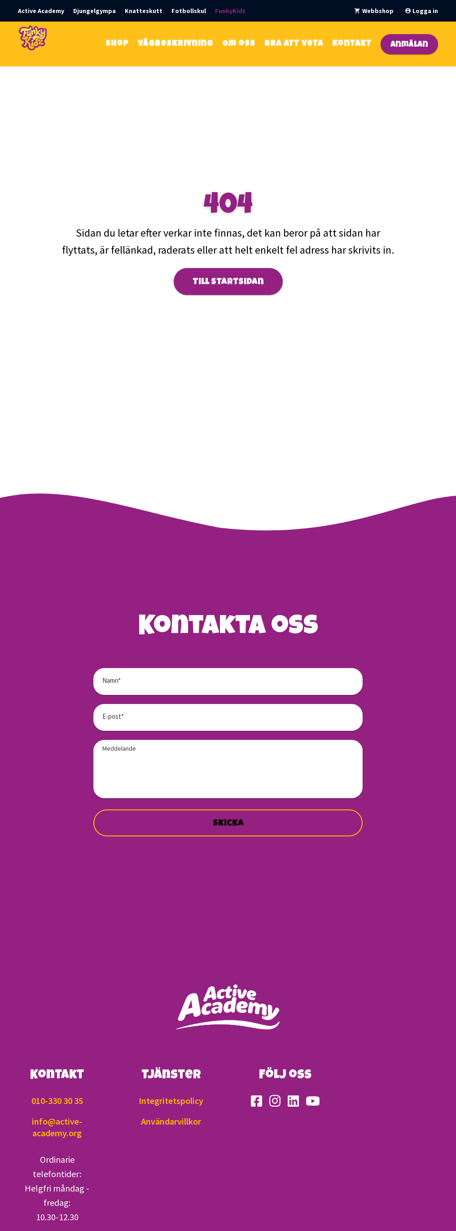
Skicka (228, 823)
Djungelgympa (94, 11)
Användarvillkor (171, 1121)
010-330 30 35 (57, 1100)
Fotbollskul (188, 11)
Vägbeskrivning (175, 44)
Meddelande (119, 748)
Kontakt (352, 44)
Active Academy (41, 11)
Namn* (111, 680)
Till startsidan (228, 282)
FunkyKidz (230, 11)
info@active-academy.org (57, 1127)
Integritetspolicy (171, 1100)
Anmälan (409, 45)
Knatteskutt (143, 11)
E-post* (113, 716)
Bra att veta (293, 44)
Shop (117, 44)
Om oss (238, 44)
